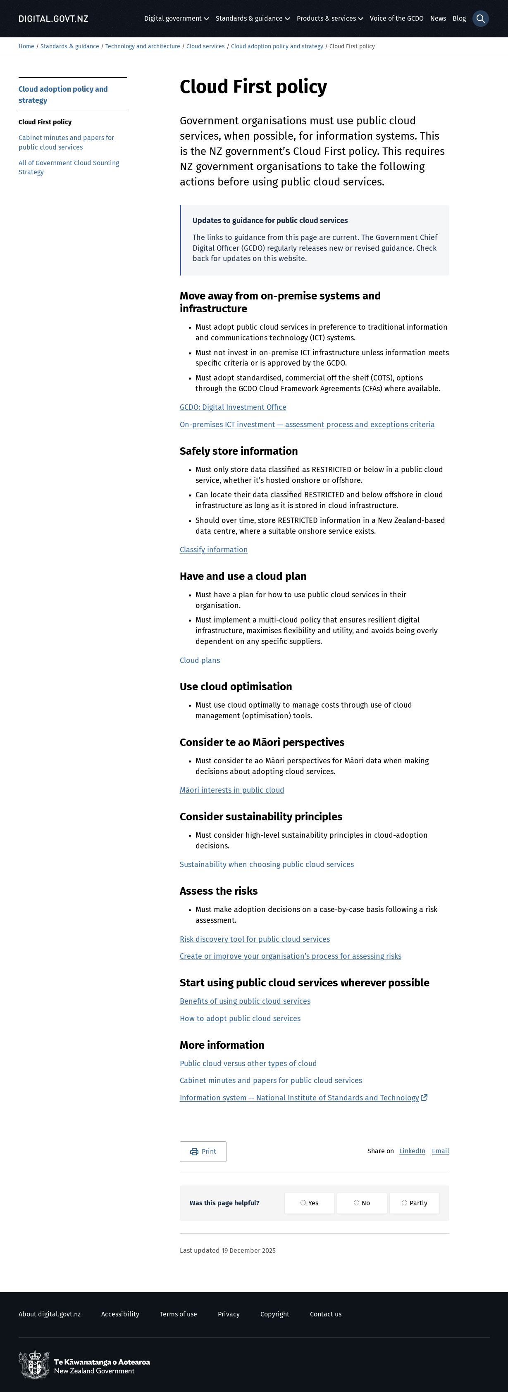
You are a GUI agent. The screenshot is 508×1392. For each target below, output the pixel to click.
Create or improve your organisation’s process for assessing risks (290, 956)
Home (26, 47)
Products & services (326, 20)
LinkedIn (412, 1151)
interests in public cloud (232, 790)
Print (209, 1151)
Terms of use (178, 1314)
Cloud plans (200, 661)
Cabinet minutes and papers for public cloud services (66, 143)
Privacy (229, 1314)
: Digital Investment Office (233, 407)
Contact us (325, 1314)
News (438, 18)
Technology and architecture (142, 47)
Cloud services (205, 47)
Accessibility (120, 1314)
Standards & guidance (249, 20)
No (362, 1203)
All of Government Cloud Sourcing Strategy (69, 168)
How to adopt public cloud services (240, 1019)
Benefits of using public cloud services (245, 1001)
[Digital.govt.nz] (53, 18)
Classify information (214, 550)
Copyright (274, 1314)
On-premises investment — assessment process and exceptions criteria (307, 425)
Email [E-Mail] (440, 1151)
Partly (414, 1203)
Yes (309, 1203)
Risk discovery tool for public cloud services (255, 939)
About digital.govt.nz (50, 1314)
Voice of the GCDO (397, 18)
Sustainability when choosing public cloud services (267, 865)
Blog (459, 18)
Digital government (173, 20)
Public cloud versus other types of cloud (248, 1064)
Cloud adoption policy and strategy (277, 47)
